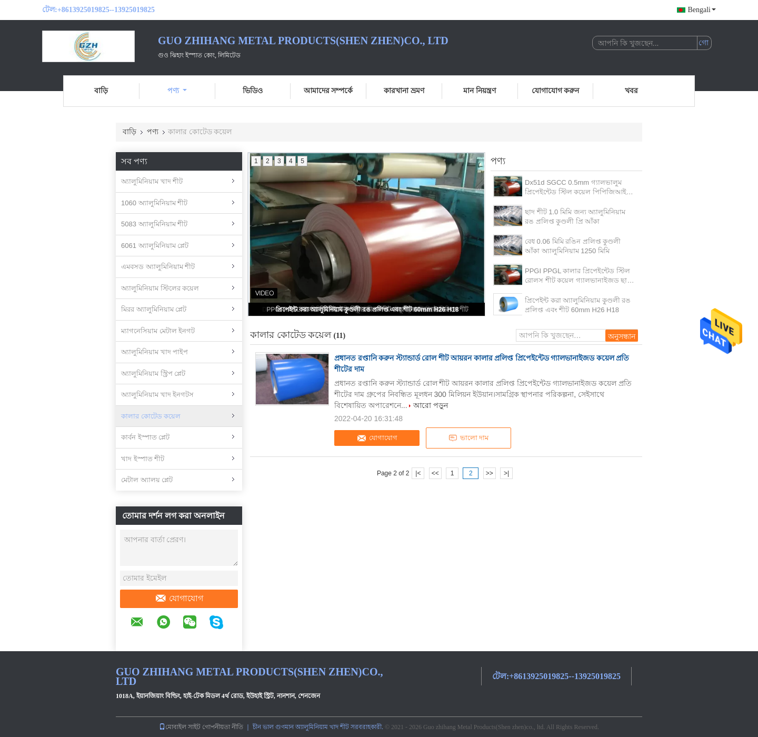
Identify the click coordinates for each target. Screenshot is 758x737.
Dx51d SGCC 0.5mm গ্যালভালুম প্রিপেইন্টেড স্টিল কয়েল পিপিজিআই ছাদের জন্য (575, 187)
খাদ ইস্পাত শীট (142, 459)
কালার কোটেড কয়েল (151, 416)
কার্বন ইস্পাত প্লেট (145, 437)
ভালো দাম (468, 438)
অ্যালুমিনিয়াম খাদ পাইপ (154, 352)
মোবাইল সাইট (180, 727)
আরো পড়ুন (430, 405)
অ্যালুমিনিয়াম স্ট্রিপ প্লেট (153, 373)
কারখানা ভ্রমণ (404, 91)
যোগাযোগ (179, 598)
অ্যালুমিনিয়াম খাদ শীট (152, 181)
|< (418, 473)
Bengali (701, 10)
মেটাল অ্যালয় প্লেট (147, 480)
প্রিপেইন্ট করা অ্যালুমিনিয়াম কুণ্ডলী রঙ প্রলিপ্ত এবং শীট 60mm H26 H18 (367, 309)
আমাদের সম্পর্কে (328, 91)
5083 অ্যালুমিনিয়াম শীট (154, 224)
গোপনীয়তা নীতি (222, 727)
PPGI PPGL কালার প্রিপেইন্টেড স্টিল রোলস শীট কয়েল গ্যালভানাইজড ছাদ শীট (578, 276)
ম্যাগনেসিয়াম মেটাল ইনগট (158, 331)
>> (489, 473)
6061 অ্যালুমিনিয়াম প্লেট (154, 246)
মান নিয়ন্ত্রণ (479, 91)
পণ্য (177, 91)
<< (435, 473)
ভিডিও (253, 91)
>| (506, 473)
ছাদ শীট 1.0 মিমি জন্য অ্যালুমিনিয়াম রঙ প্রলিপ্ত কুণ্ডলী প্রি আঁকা (575, 216)
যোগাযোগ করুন (556, 91)
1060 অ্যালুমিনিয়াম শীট (154, 203)
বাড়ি (101, 91)
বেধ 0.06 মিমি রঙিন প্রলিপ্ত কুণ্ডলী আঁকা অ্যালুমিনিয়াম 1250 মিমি (573, 246)
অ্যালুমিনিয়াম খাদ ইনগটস (157, 395)
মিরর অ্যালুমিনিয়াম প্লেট (153, 309)
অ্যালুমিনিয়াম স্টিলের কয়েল (160, 288)
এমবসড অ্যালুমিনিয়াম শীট (158, 267)
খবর (631, 91)
